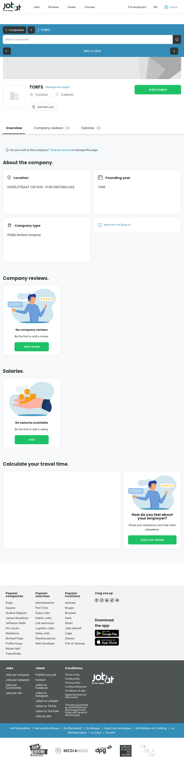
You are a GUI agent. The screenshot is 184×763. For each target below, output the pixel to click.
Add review (158, 89)
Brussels (70, 613)
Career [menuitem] (72, 7)
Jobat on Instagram (41, 694)
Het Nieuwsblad (20, 728)
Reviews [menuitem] (53, 7)
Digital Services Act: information (76, 696)
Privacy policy (72, 682)
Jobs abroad (73, 628)
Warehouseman (45, 638)
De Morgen (93, 728)
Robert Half (13, 648)
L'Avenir (110, 732)
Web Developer (44, 643)
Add (32, 440)
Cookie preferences (75, 686)
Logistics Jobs (44, 628)
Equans (10, 608)
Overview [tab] (14, 128)
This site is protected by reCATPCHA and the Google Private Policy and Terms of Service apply (76, 709)
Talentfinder (13, 653)
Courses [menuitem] (89, 7)
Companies (14, 30)
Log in (170, 7)
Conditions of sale (75, 690)
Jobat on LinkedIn (46, 701)
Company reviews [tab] (52, 128)
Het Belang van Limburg (151, 728)
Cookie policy (72, 678)
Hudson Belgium (16, 613)
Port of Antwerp (75, 643)
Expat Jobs (42, 613)
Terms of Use (72, 674)
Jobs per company (17, 674)
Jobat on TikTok (45, 706)
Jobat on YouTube (47, 711)
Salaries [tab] (91, 128)
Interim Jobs (43, 618)
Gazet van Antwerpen (117, 728)
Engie (9, 602)
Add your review (152, 540)
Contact (40, 680)
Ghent (69, 623)
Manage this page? (57, 87)
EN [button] (155, 7)
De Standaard (72, 728)
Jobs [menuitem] (36, 7)
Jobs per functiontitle (13, 686)
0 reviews (42, 94)
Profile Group (14, 643)
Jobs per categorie (17, 680)
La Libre (96, 732)
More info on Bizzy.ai (114, 224)
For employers (137, 7)
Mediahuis (12, 633)
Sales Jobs (42, 633)
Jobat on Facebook (41, 686)
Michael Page (14, 638)
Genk (68, 618)
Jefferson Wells (16, 623)
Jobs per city (14, 693)
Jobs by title (43, 716)
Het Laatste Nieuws (47, 728)
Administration (44, 602)
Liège (68, 633)
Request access (60, 150)
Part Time (41, 608)
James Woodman (17, 618)
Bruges (69, 608)
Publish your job (45, 674)
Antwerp (70, 602)
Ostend (69, 638)
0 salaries (67, 94)
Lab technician (44, 623)
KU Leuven (12, 628)
